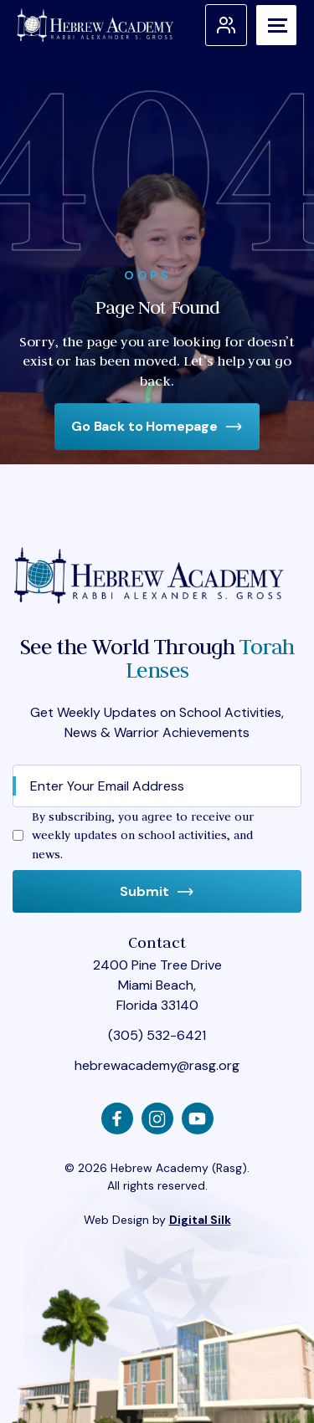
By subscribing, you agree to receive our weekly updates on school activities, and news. (143, 835)
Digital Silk (200, 1219)
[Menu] (276, 25)
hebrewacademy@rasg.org (157, 1065)
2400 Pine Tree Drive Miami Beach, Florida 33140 (157, 985)
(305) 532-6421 (157, 1035)
